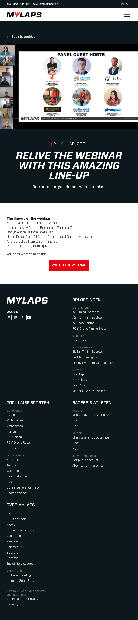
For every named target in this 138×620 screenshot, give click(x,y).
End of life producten (21, 563)
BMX (10, 482)
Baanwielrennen (17, 476)
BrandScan (79, 385)
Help (75, 426)
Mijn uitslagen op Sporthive (90, 437)
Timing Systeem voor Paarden (93, 362)
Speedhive (79, 340)
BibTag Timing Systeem (88, 351)
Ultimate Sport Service (22, 580)
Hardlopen (14, 459)
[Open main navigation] (126, 14)
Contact (12, 558)
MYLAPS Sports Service (88, 391)
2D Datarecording (19, 575)
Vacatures (14, 535)
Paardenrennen (17, 493)
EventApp (78, 374)
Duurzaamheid (16, 519)
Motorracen (15, 420)
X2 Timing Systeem (85, 312)
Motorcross (15, 426)
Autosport (14, 414)
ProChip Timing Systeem (89, 357)
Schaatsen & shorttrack (23, 487)
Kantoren (13, 541)
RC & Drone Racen (19, 442)
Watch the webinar (69, 265)
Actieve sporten (45, 3)
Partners (13, 547)
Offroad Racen (16, 448)
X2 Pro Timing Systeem (88, 317)
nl (125, 4)
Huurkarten (14, 437)
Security (12, 604)
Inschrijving (79, 380)
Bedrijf (11, 513)
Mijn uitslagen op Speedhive (91, 414)
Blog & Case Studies (20, 530)
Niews (11, 524)
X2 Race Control (83, 323)
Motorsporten (18, 3)
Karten (11, 431)
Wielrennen (14, 470)
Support (12, 552)
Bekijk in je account (85, 460)
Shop (76, 420)
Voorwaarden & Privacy (22, 598)
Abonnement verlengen (88, 465)
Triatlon (12, 465)
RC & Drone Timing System (90, 328)
